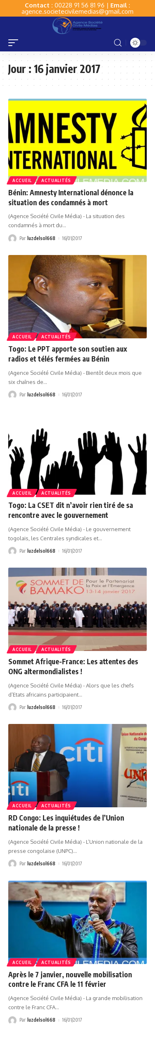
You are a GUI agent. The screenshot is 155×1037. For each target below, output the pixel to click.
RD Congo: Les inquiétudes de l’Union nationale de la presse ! (66, 822)
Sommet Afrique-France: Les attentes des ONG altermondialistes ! (73, 666)
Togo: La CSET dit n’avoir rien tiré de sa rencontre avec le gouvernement (70, 510)
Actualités (56, 180)
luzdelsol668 (41, 238)
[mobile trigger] (15, 42)
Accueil (22, 180)
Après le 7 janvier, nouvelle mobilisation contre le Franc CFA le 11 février (70, 979)
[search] (118, 42)
